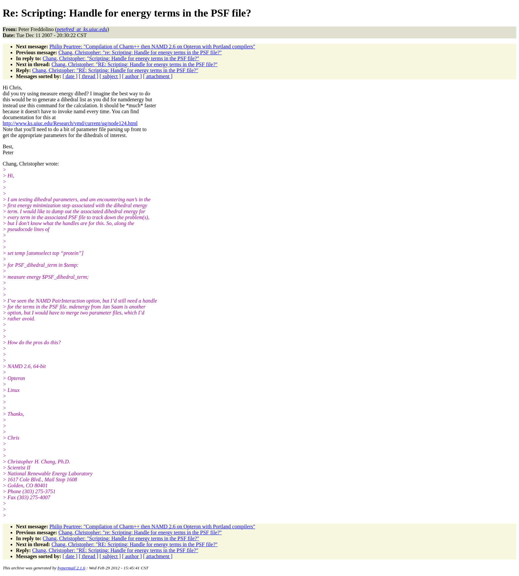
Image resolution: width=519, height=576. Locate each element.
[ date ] (70, 76)
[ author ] (132, 76)
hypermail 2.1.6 (71, 567)
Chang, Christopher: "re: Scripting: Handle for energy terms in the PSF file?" (140, 52)
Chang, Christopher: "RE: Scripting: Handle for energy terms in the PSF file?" (135, 64)
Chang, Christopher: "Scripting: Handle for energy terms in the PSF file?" (121, 58)
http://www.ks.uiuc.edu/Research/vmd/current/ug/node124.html (70, 123)
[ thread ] (88, 76)
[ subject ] (110, 76)
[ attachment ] (157, 76)
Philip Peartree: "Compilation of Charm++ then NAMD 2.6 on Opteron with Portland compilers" (152, 46)
